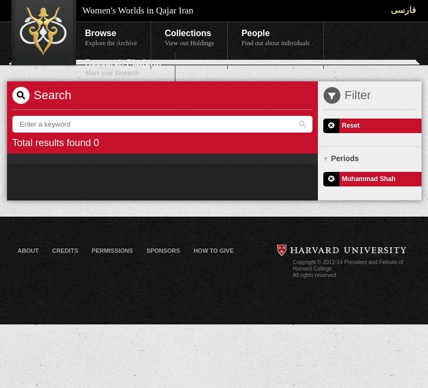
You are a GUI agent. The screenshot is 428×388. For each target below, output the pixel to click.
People (275, 38)
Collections (189, 38)
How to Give (214, 250)
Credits (65, 250)
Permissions (112, 250)
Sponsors (163, 250)
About (28, 250)
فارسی (403, 10)
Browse (111, 38)
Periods (345, 158)
